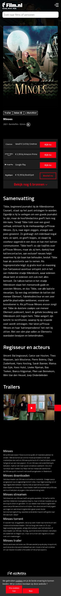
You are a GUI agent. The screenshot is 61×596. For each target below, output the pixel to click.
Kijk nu (48, 144)
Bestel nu (48, 175)
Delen (18, 112)
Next (57, 408)
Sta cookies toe (14, 589)
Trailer (7, 112)
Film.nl (12, 5)
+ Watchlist (31, 112)
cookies (19, 580)
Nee (31, 590)
